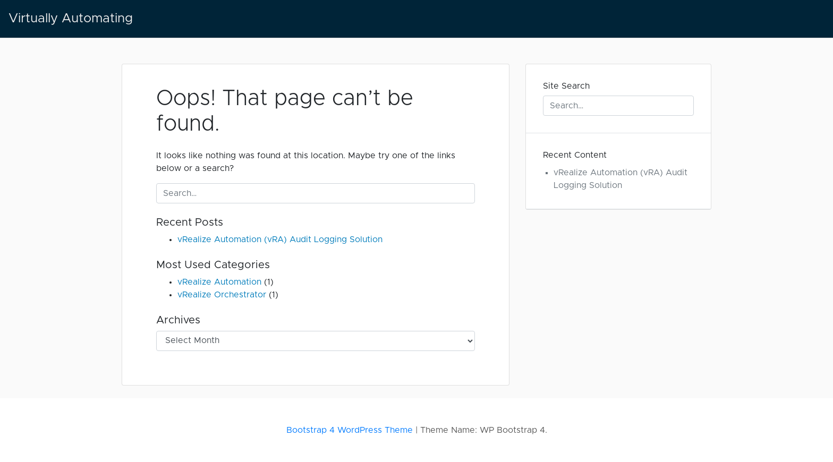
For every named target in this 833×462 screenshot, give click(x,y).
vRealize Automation (219, 282)
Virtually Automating (70, 18)
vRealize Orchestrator (221, 294)
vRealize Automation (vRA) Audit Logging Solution (279, 239)
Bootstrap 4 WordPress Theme (349, 430)
